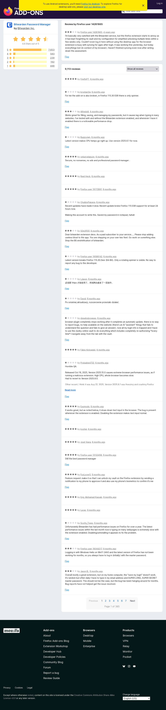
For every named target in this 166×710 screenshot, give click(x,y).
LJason (83, 279)
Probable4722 (87, 363)
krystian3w (85, 92)
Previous (93, 600)
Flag (67, 57)
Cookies (19, 687)
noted (30, 695)
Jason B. (84, 571)
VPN (125, 640)
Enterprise (89, 646)
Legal (29, 687)
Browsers (128, 635)
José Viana (85, 442)
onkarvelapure (87, 157)
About (47, 635)
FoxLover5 (85, 474)
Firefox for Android (90, 4)
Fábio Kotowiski (87, 350)
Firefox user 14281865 (91, 32)
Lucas (83, 510)
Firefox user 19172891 (91, 189)
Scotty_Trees (86, 523)
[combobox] (142, 11)
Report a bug (51, 672)
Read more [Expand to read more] (70, 390)
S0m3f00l (85, 231)
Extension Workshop (55, 646)
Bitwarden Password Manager (32, 24)
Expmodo (85, 406)
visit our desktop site (94, 7)
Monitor (127, 651)
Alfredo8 (84, 111)
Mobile (87, 640)
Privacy (7, 687)
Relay (126, 646)
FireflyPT (84, 79)
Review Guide (51, 678)
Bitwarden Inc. (26, 28)
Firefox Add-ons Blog (56, 640)
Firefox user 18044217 (91, 548)
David (83, 298)
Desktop (88, 635)
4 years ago (109, 32)
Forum (47, 667)
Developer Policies (54, 656)
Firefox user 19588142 (91, 256)
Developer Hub (52, 651)
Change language (131, 694)
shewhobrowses (88, 318)
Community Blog (53, 662)
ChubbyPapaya (87, 202)
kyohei (83, 429)
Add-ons (48, 630)
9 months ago (109, 455)
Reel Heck (85, 176)
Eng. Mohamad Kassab (91, 497)
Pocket (127, 656)
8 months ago (96, 79)
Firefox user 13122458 (91, 455)
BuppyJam (85, 137)
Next (132, 600)
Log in (160, 3)
